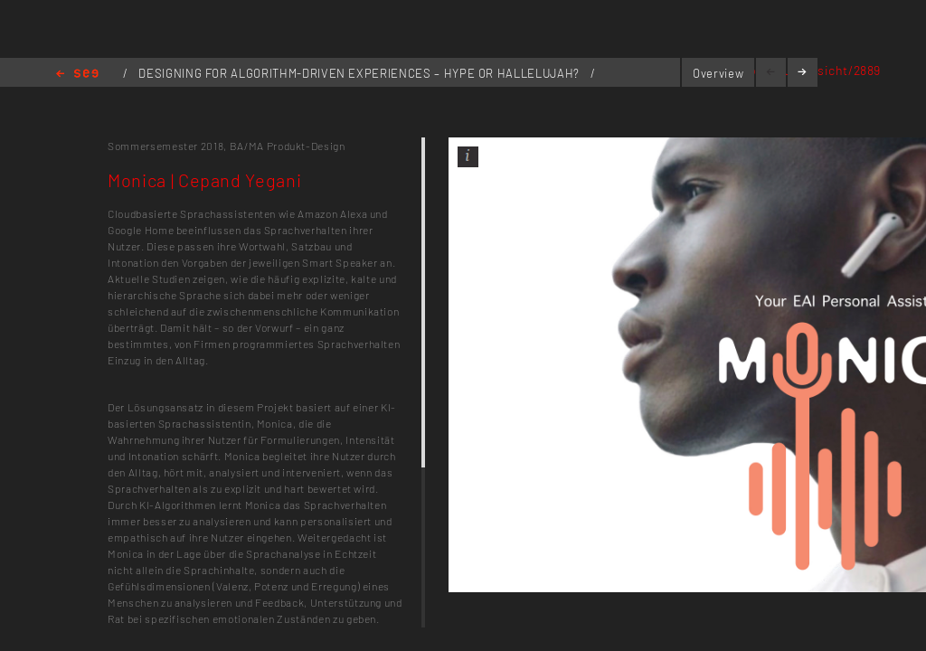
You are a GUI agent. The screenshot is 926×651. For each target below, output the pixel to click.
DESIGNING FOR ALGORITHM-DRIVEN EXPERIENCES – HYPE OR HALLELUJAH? (360, 73)
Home (77, 74)
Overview (718, 73)
